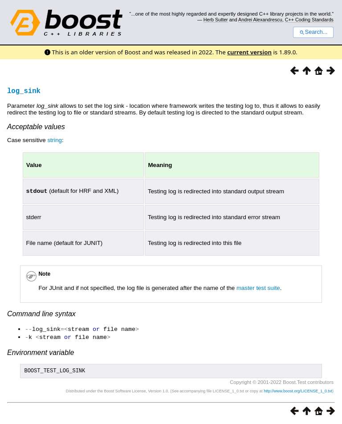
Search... (313, 32)
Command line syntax (41, 313)
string (54, 140)
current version (249, 52)
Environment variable (40, 351)
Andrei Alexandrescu (260, 19)
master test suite (258, 287)
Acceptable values (36, 126)
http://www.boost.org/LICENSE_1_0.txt (298, 391)
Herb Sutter (216, 19)
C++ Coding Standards (309, 19)
